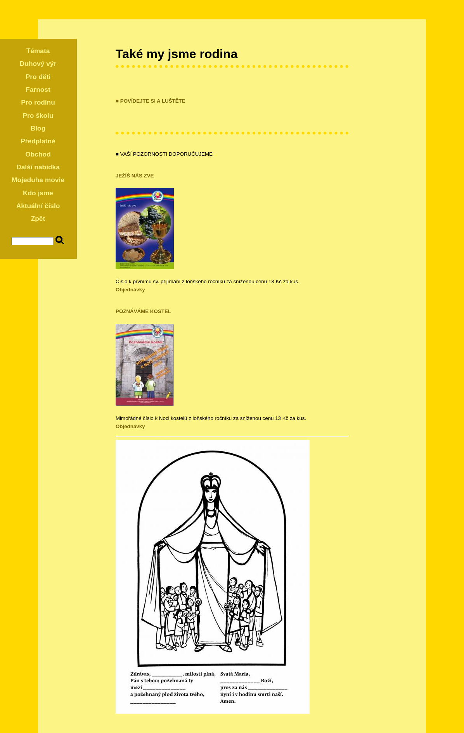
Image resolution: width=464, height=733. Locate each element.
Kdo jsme (38, 193)
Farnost (38, 89)
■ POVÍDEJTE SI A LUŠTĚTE (150, 101)
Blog (38, 128)
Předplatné (38, 141)
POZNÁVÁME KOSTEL (143, 311)
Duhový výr (38, 63)
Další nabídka (38, 167)
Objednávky (130, 290)
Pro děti (38, 77)
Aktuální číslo (38, 206)
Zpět (38, 218)
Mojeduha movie (38, 180)
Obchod (37, 154)
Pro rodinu (38, 102)
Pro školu (38, 115)
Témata (38, 51)
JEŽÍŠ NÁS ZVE (135, 176)
